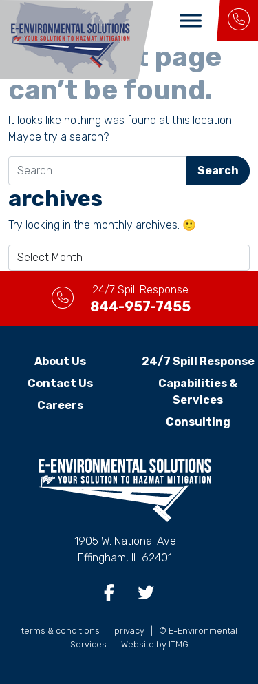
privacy (129, 630)
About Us (60, 361)
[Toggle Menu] (191, 20)
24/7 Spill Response (198, 361)
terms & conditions (60, 630)
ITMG (179, 644)
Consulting (198, 421)
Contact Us (60, 383)
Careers (60, 405)
